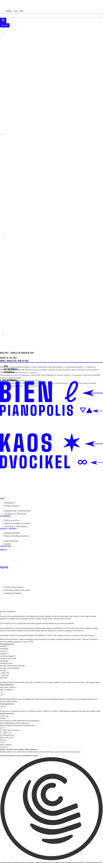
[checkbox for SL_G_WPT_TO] (11, 732)
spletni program (15, 378)
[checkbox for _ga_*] (5, 694)
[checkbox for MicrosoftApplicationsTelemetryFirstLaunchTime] (35, 725)
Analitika (3, 682)
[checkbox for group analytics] (0, 680)
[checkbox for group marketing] (0, 696)
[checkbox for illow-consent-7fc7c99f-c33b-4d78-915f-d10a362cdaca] (39, 720)
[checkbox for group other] (0, 708)
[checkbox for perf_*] (5, 727)
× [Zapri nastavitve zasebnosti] (0, 614)
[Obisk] (21, 11)
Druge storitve (5, 711)
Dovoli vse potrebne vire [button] (8, 756)
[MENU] (2, 11)
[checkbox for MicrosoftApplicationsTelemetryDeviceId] (29, 723)
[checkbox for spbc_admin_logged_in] (17, 687)
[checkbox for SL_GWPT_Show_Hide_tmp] (20, 730)
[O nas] (15, 11)
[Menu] (2, 338)
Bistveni (3, 639)
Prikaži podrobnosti (7, 644)
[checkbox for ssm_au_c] (8, 739)
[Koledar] (8, 11)
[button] (51, 809)
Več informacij (10, 380)
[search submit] (3, 20)
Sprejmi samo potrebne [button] (17, 749)
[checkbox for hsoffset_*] (8, 718)
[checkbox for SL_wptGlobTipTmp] (14, 735)
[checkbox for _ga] (3, 692)
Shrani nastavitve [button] (31, 749)
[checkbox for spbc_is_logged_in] (14, 689)
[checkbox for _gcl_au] (6, 706)
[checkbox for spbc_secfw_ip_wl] (13, 737)
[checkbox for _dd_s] (5, 742)
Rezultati (5, 25)
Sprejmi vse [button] (4, 749)
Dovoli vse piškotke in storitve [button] (27, 756)
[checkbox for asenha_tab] (9, 715)
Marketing (3, 699)
